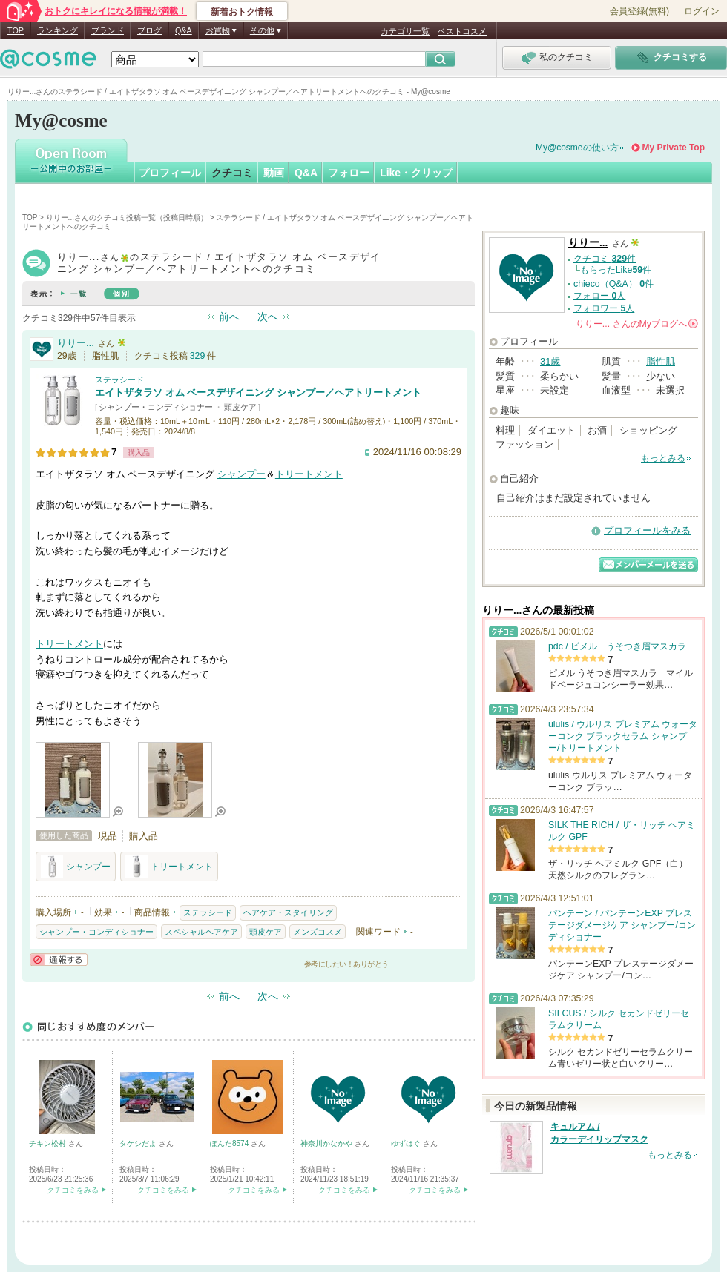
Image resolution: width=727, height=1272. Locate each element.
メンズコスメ (317, 931)
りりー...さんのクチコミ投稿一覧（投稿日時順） (127, 217)
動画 (273, 173)
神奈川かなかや (327, 1143)
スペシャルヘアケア (201, 931)
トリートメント (309, 474)
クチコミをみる (73, 1190)
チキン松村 (48, 1143)
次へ (267, 316)
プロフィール (170, 173)
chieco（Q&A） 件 (613, 284)
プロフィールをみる (647, 530)
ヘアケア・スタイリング (288, 912)
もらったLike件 (615, 270)
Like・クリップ (416, 173)
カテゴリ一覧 (405, 31)
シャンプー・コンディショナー (156, 407)
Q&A (183, 30)
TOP (15, 30)
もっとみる (663, 458)
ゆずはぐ (407, 1143)
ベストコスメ (462, 31)
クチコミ (232, 173)
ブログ (149, 30)
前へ (229, 316)
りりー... (75, 342)
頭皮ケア (240, 407)
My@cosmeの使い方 (577, 147)
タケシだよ (139, 1143)
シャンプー (241, 474)
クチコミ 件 (604, 259)
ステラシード (119, 379)
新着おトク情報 (242, 12)
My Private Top (673, 147)
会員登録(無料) (639, 11)
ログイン (702, 11)
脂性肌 (660, 361)
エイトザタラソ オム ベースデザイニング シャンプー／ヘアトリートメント (258, 392)
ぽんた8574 (230, 1143)
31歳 (550, 361)
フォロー (348, 173)
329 (197, 356)
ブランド (107, 30)
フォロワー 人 (603, 308)
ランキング (57, 30)
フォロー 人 (599, 296)
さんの (637, 324)
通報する (59, 959)
